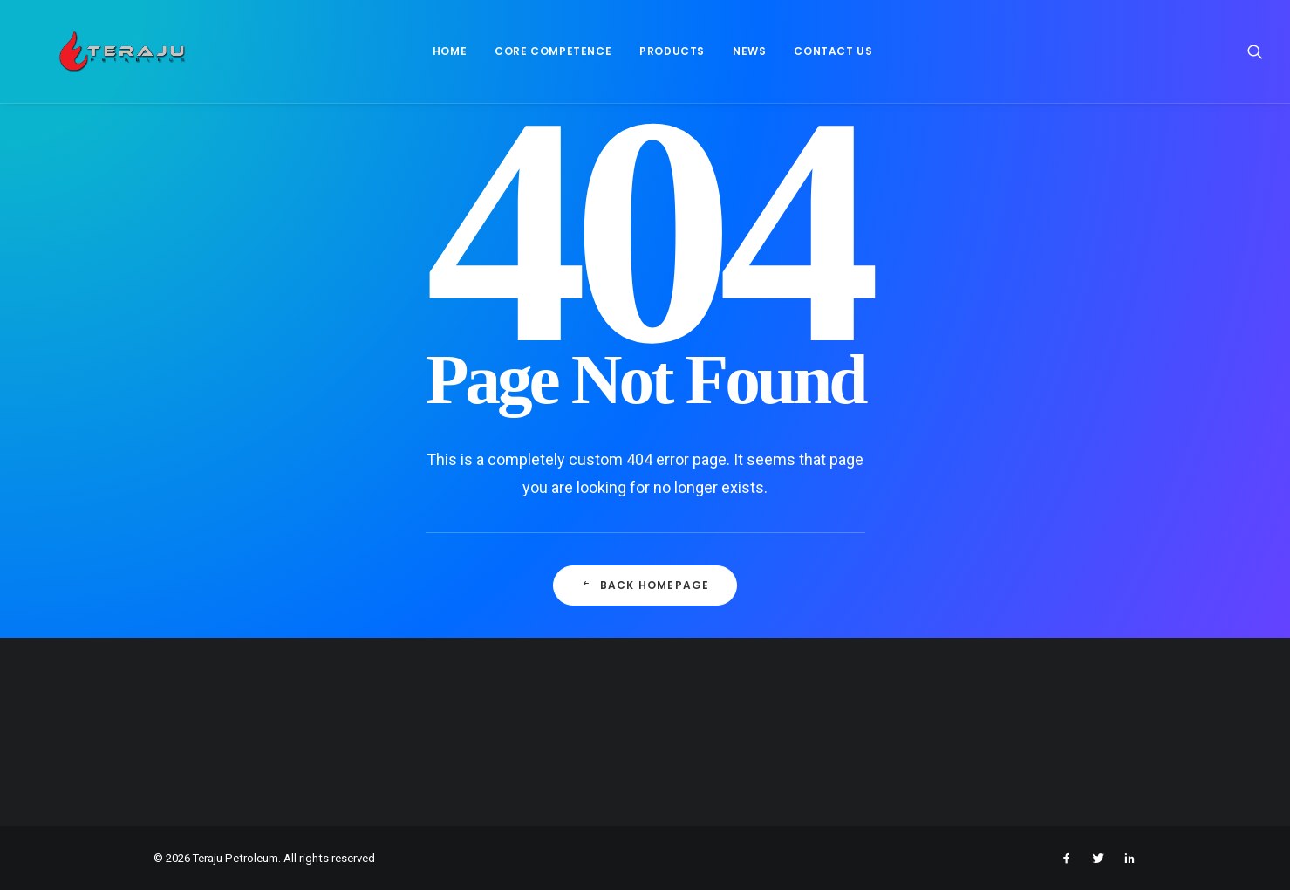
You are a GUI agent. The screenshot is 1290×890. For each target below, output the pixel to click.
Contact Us (826, 58)
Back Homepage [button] (645, 585)
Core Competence (546, 58)
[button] (1255, 58)
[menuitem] (442, 58)
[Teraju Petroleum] (115, 58)
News (742, 58)
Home (442, 58)
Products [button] (665, 58)
